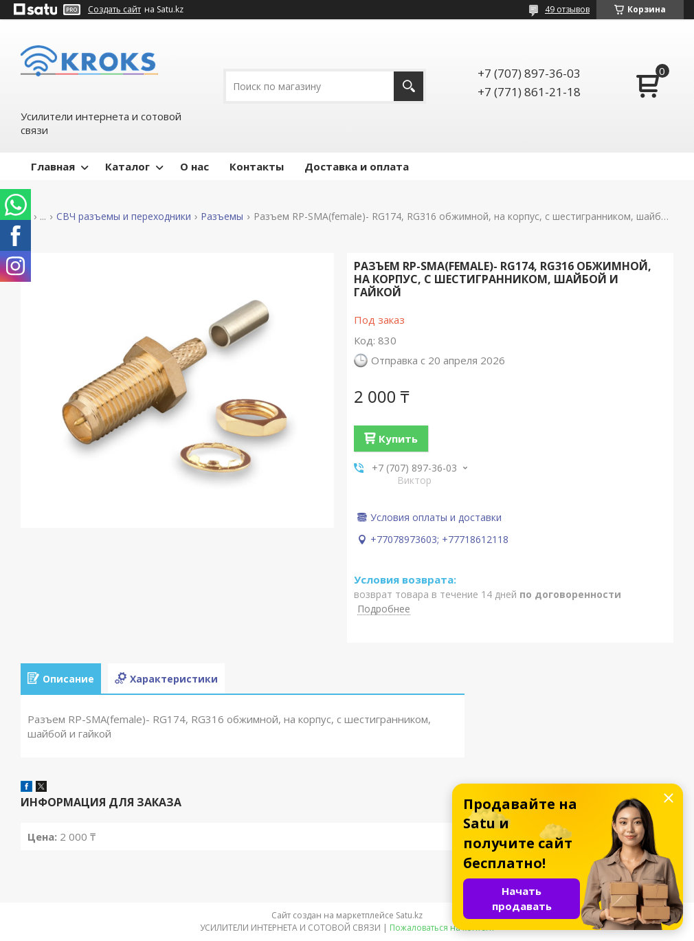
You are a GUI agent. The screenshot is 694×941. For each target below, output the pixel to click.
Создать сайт (114, 9)
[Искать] (408, 86)
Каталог (127, 166)
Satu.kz (409, 915)
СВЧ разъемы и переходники (123, 216)
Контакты (257, 166)
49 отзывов (567, 9)
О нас (194, 166)
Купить (398, 438)
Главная (53, 166)
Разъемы (222, 216)
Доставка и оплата (356, 166)
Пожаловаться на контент (442, 927)
